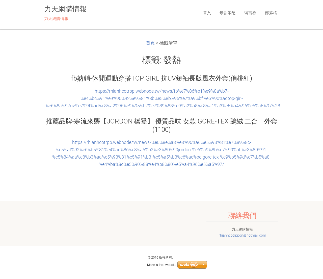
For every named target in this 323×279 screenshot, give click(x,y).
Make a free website (161, 265)
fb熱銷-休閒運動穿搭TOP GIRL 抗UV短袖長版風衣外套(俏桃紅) (161, 78)
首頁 (150, 42)
